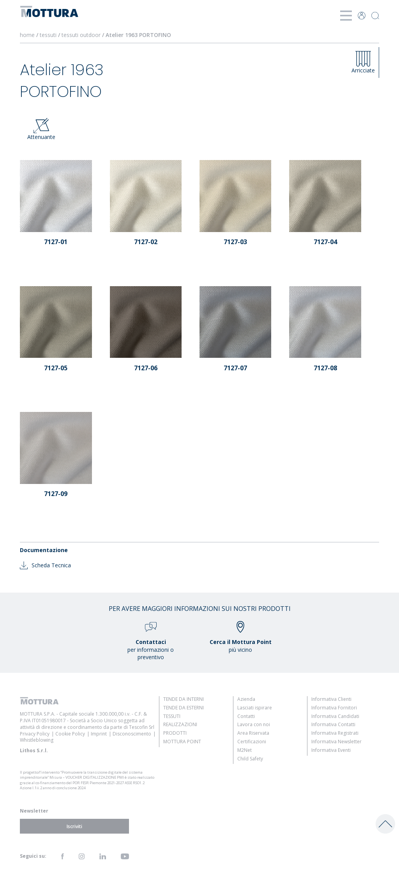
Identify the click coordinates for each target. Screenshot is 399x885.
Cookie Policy (70, 733)
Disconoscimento (132, 733)
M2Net (244, 750)
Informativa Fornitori (334, 707)
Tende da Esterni (183, 707)
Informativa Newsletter (336, 741)
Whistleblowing (36, 740)
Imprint (99, 733)
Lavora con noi (253, 724)
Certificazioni (251, 741)
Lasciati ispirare (254, 707)
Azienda (246, 699)
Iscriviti (74, 826)
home (27, 35)
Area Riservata (253, 733)
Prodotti (175, 733)
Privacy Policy (34, 733)
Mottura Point (182, 741)
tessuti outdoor (81, 35)
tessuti (48, 35)
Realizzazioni (180, 724)
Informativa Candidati (335, 716)
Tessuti (171, 716)
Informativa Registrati (334, 733)
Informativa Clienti (331, 699)
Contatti (246, 716)
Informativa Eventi (331, 750)
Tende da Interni (183, 699)
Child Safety (250, 758)
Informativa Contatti (333, 724)
